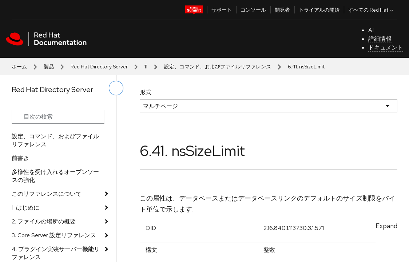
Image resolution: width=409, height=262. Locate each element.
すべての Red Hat (371, 10)
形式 (145, 92)
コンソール (253, 10)
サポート (221, 10)
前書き (20, 158)
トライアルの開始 (319, 10)
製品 (49, 66)
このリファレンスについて (47, 194)
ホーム (19, 66)
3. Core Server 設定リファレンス (54, 235)
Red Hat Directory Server (99, 66)
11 (145, 66)
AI (371, 30)
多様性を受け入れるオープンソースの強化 (55, 176)
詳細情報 (380, 39)
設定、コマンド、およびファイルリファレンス (217, 66)
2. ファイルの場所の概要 (44, 221)
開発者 (282, 10)
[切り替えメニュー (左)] (116, 88)
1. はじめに (25, 207)
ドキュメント (385, 47)
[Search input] (58, 117)
